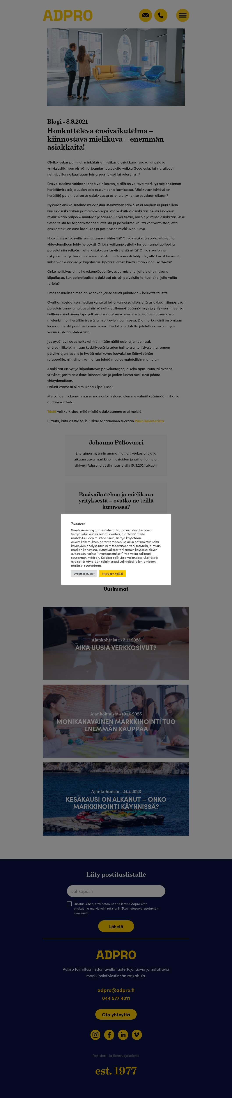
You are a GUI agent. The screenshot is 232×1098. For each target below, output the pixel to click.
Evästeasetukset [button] (84, 573)
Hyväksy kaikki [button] (112, 573)
